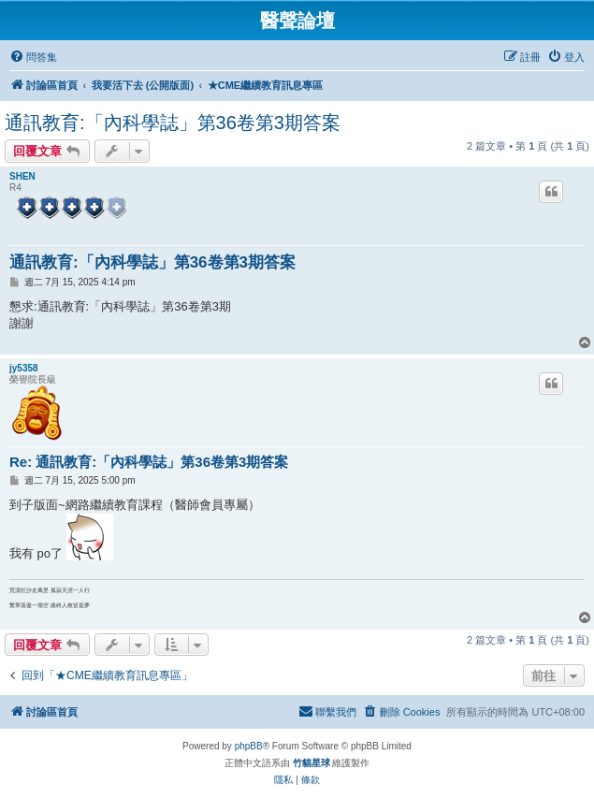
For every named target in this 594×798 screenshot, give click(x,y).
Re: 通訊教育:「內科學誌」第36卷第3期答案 (148, 462)
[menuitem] (33, 57)
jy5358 (23, 368)
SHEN (22, 176)
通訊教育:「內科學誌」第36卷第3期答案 (172, 122)
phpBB (249, 746)
